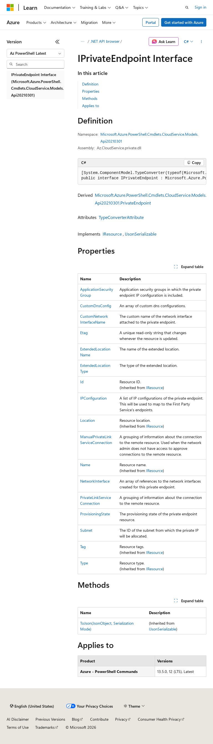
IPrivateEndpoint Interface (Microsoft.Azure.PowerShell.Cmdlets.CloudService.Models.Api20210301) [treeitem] (37, 85)
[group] (142, 176)
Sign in (200, 7)
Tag (83, 546)
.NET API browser (105, 41)
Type (84, 563)
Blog (75, 719)
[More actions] (201, 41)
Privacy (121, 719)
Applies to (90, 105)
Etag (84, 332)
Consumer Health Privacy (159, 719)
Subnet (86, 530)
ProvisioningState (95, 513)
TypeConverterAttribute (121, 217)
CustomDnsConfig (95, 305)
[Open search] (186, 7)
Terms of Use (18, 727)
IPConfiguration (93, 398)
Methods (89, 98)
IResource (112, 234)
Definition (90, 84)
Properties (90, 91)
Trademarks (45, 727)
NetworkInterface (95, 481)
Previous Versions (50, 719)
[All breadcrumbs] (82, 41)
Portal (151, 22)
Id (81, 381)
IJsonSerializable (140, 234)
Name (85, 464)
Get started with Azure (183, 22)
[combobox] (35, 53)
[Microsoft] (10, 7)
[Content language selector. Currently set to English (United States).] (32, 706)
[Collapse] (57, 42)
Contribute (99, 719)
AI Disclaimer (18, 719)
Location (87, 420)
